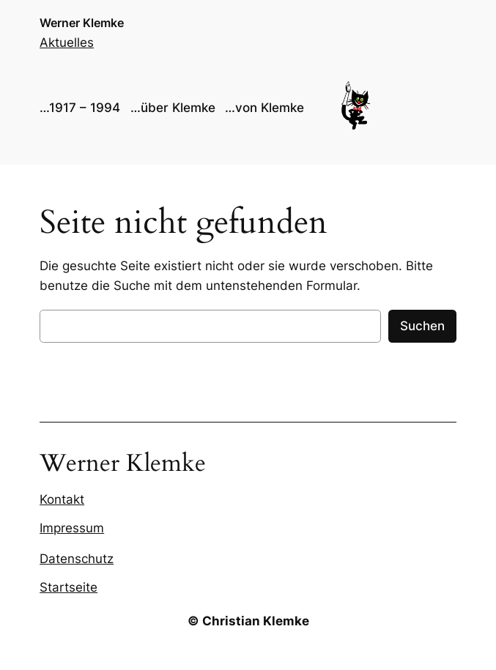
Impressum (72, 528)
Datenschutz (77, 558)
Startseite (68, 587)
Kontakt (62, 499)
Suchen (422, 326)
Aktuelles (67, 42)
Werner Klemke (82, 23)
